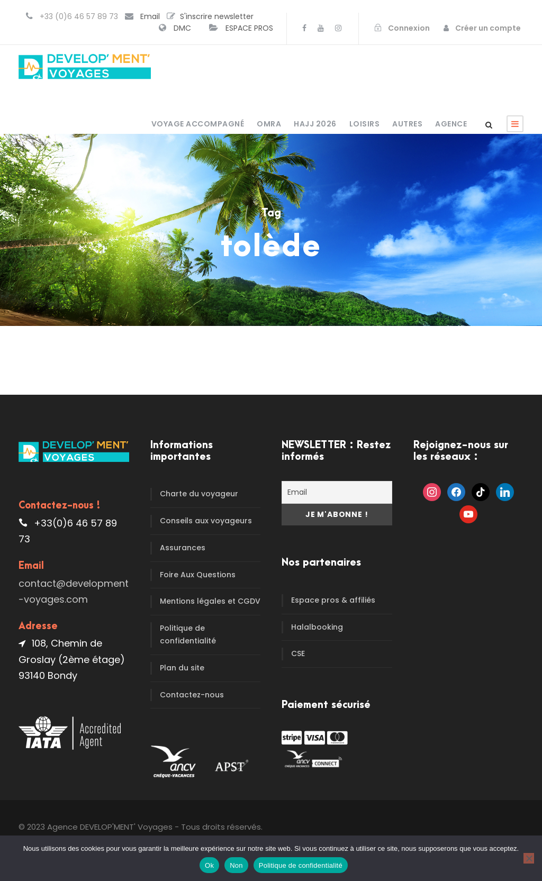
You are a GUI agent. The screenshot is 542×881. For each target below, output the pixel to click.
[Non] (528, 858)
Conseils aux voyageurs (206, 520)
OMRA (269, 124)
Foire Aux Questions (198, 574)
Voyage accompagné (198, 124)
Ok (209, 865)
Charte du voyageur (199, 493)
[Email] (337, 492)
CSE (298, 653)
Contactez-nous (192, 694)
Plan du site (182, 667)
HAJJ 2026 (315, 124)
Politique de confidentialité (188, 634)
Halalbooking (317, 627)
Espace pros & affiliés (333, 600)
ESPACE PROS (249, 28)
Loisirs (364, 124)
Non (236, 865)
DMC (182, 28)
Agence (451, 124)
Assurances (182, 547)
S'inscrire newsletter (217, 16)
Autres (407, 124)
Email (150, 16)
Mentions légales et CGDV (210, 601)
